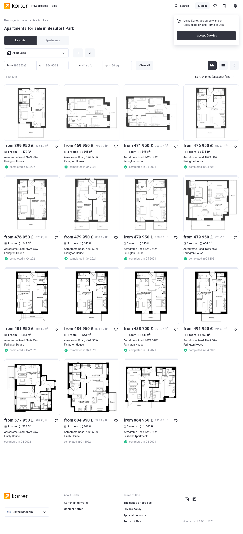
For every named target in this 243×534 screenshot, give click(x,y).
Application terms (135, 515)
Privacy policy (132, 509)
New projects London (16, 20)
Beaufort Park (40, 20)
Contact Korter (73, 509)
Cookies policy (193, 24)
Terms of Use (215, 24)
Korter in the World (76, 502)
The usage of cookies (138, 502)
